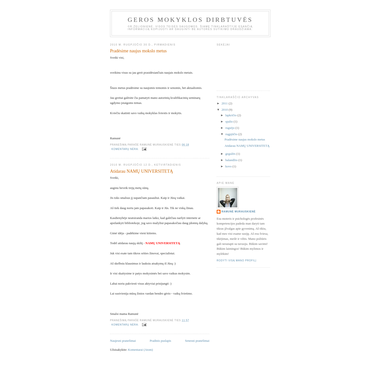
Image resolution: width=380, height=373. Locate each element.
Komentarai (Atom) (140, 349)
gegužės (230, 153)
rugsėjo (230, 128)
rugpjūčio (231, 134)
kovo (228, 166)
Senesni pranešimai (197, 340)
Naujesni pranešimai (123, 340)
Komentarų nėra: (125, 149)
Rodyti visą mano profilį (236, 260)
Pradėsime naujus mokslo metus (138, 50)
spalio (229, 121)
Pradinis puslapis (160, 340)
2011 (225, 103)
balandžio (231, 160)
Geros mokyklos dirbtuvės (190, 19)
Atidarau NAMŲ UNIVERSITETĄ (141, 171)
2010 (225, 109)
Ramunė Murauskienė (239, 211)
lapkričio (231, 115)
